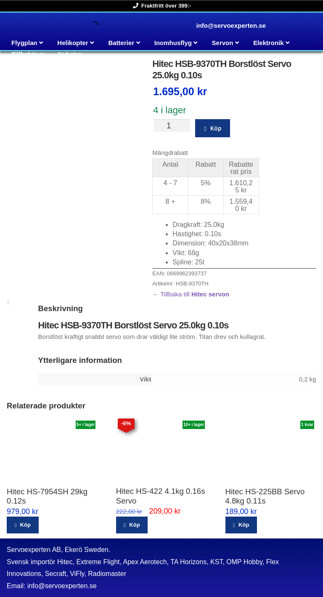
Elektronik (268, 42)
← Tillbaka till (190, 294)
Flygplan (24, 42)
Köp (215, 128)
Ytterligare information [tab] (8, 303)
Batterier (121, 42)
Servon (222, 42)
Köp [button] (25, 525)
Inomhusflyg (173, 42)
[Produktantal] (172, 125)
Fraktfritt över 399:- (160, 6)
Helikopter (72, 42)
